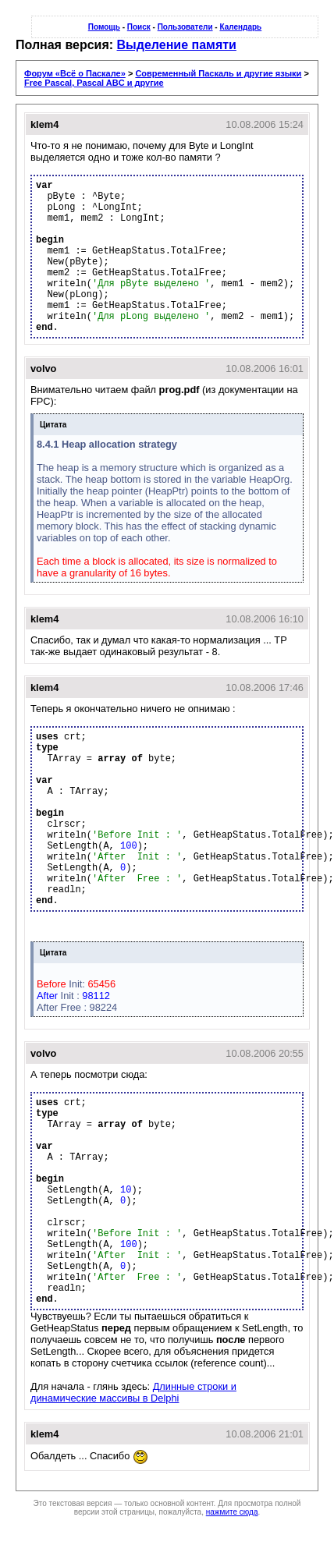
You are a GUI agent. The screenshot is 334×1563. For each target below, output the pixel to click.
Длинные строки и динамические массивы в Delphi (133, 1392)
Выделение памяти (176, 44)
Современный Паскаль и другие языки (218, 73)
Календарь (240, 27)
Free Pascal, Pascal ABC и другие (94, 82)
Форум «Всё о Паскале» (75, 73)
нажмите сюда (232, 1512)
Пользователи (185, 27)
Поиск (139, 27)
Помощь (104, 27)
